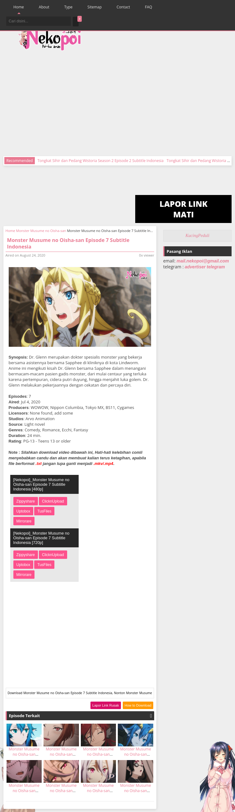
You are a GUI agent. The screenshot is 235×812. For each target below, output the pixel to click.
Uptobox (23, 511)
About (44, 7)
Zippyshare (25, 501)
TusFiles (44, 511)
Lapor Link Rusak (105, 705)
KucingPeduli (198, 235)
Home (18, 7)
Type (68, 7)
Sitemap (94, 7)
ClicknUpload (53, 501)
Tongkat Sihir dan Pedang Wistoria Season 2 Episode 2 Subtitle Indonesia (100, 160)
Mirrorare (24, 521)
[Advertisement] (151, 99)
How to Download (138, 705)
